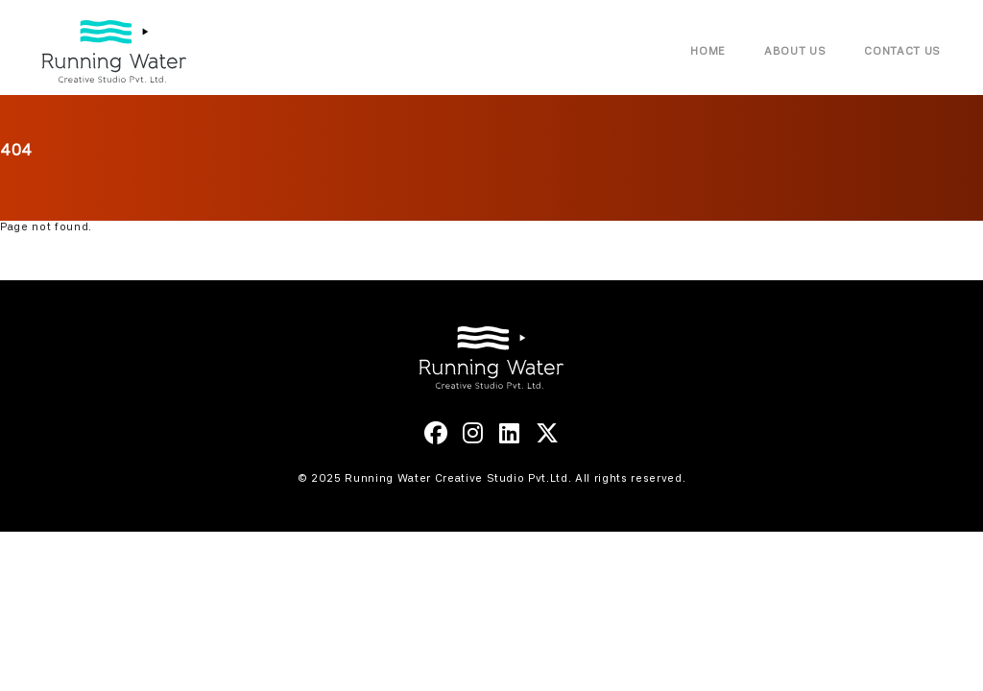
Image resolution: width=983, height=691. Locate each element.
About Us (795, 51)
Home (708, 51)
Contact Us (902, 51)
